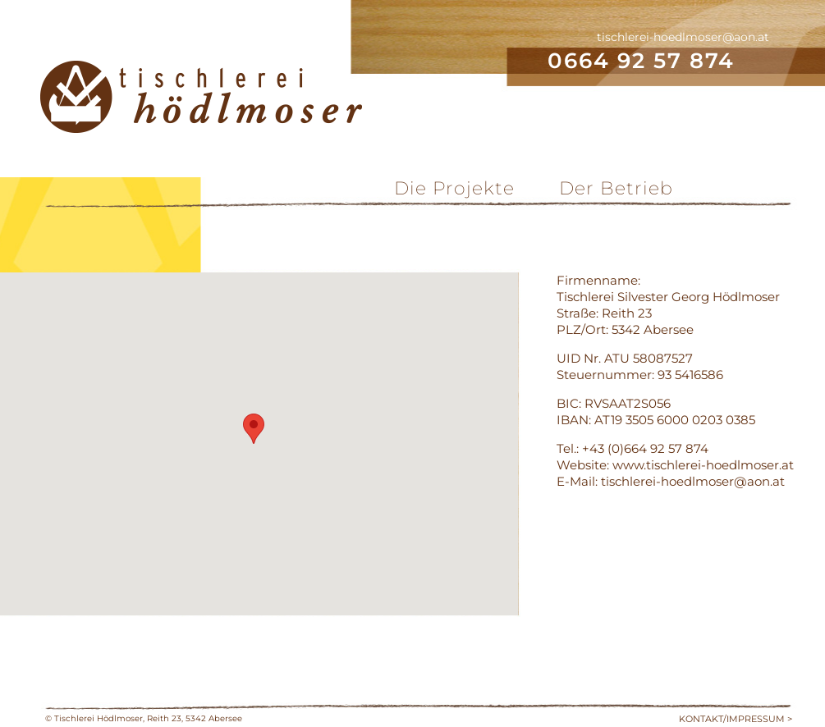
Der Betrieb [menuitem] (616, 188)
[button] (253, 429)
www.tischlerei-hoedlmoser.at (703, 465)
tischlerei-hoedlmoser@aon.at (683, 37)
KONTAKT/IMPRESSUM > (735, 719)
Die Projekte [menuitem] (454, 188)
